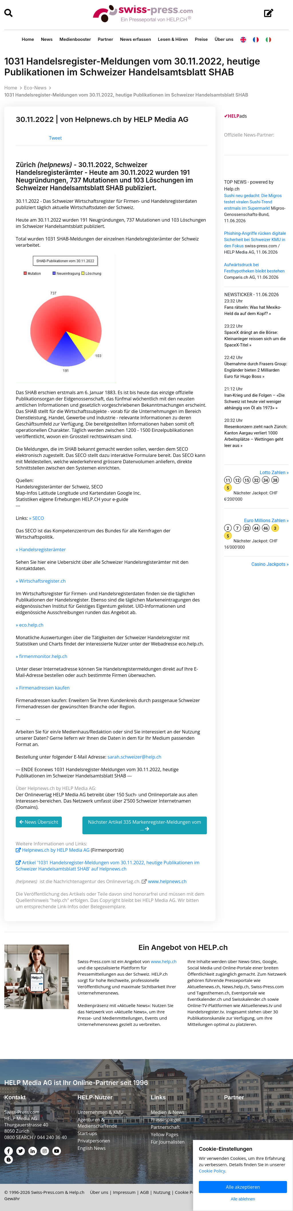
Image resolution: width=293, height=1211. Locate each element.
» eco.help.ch (29, 625)
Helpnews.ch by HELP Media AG (53, 850)
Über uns (224, 39)
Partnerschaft (165, 1127)
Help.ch (76, 1192)
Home (28, 39)
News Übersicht (38, 822)
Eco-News (35, 88)
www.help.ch (164, 961)
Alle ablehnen (243, 1199)
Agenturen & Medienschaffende (97, 1122)
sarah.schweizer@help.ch (134, 757)
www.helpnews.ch (167, 881)
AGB (144, 1192)
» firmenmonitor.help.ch (41, 656)
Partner (105, 39)
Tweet (55, 138)
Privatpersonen (94, 1141)
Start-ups (87, 1133)
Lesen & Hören (173, 39)
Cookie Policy (188, 1192)
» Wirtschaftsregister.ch (41, 581)
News (47, 39)
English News (92, 1148)
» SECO (36, 518)
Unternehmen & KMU (101, 1112)
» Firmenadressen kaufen (43, 688)
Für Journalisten (168, 1142)
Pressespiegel (165, 1119)
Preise (201, 39)
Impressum (124, 1192)
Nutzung (161, 1192)
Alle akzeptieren (243, 1187)
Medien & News (167, 1112)
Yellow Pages (164, 1134)
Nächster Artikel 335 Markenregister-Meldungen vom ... (144, 825)
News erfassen (135, 39)
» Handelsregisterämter (41, 549)
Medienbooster (75, 39)
